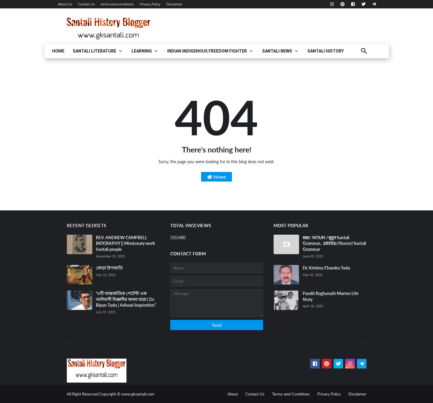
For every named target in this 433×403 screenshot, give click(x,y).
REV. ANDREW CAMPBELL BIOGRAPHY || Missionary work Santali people (125, 243)
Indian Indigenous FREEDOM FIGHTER (207, 51)
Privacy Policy (150, 4)
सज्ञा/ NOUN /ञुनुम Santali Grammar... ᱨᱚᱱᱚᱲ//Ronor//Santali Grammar (334, 243)
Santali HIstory (325, 51)
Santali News (277, 51)
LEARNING (142, 51)
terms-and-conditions (117, 4)
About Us (65, 4)
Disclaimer (174, 4)
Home (58, 51)
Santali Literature (94, 51)
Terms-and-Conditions (291, 394)
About (232, 394)
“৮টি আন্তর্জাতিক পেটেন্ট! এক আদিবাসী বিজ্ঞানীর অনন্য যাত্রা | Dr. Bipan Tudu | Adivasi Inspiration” (126, 299)
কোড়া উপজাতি (109, 267)
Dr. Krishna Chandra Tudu (326, 267)
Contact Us (86, 4)
